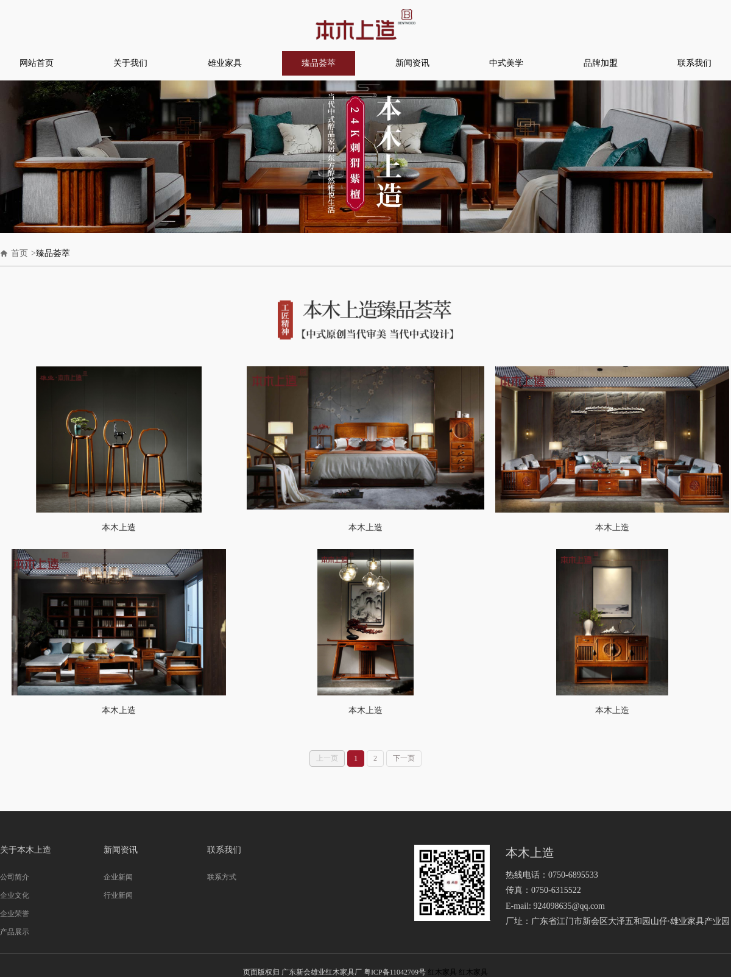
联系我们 (694, 63)
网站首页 (36, 63)
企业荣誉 (14, 913)
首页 (19, 253)
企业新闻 (118, 877)
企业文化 (14, 895)
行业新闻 (118, 895)
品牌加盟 (601, 63)
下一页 (404, 758)
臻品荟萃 (319, 63)
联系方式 (221, 877)
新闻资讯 (412, 63)
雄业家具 (225, 63)
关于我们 (130, 63)
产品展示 (14, 932)
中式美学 (506, 63)
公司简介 (14, 877)
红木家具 (442, 972)
